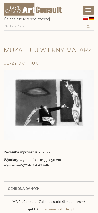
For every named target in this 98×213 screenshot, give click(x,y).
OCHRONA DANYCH (24, 188)
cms (43, 209)
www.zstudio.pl (61, 209)
